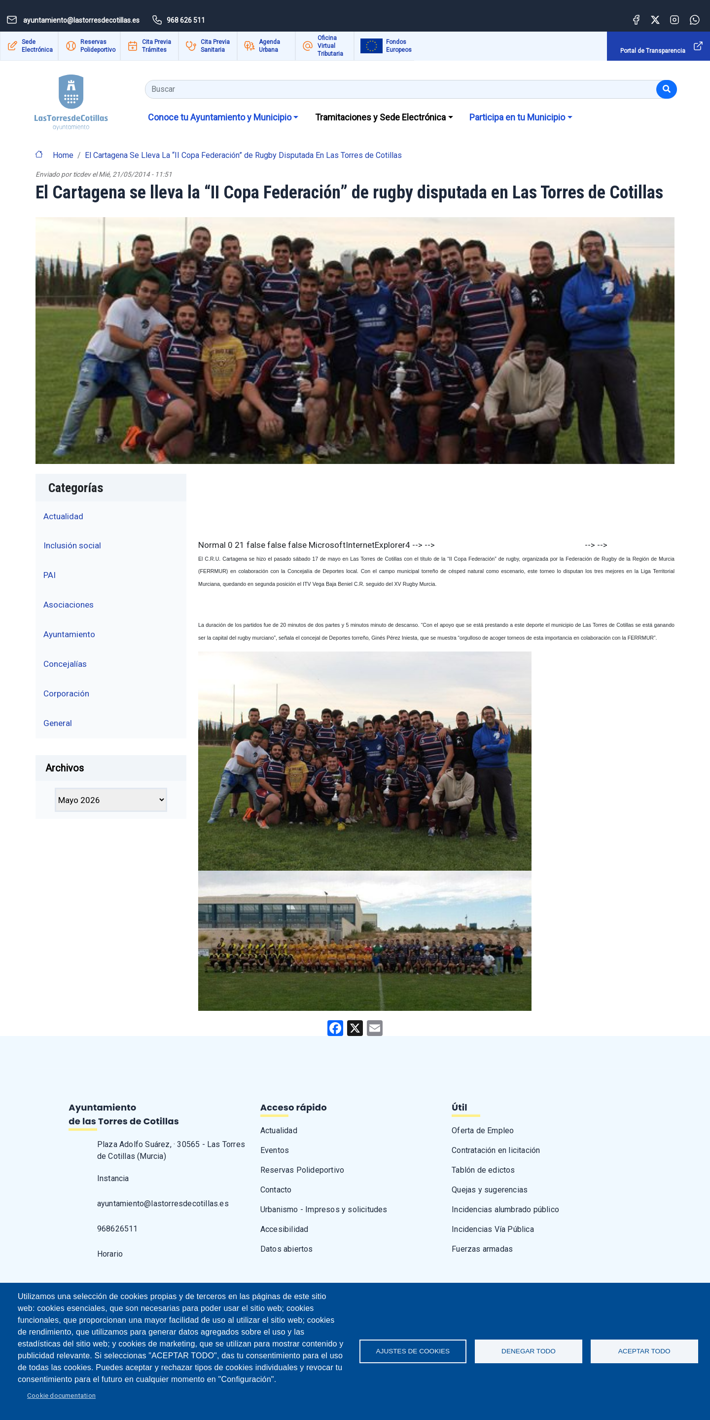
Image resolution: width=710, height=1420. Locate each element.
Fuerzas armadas (482, 1249)
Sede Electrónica (37, 45)
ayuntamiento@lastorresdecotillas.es (163, 1203)
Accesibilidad (284, 1229)
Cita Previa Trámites (156, 45)
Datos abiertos (286, 1249)
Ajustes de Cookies (413, 1351)
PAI (49, 575)
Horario (110, 1254)
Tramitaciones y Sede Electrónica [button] (380, 117)
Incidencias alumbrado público (505, 1209)
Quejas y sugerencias (490, 1189)
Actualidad (63, 516)
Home (63, 155)
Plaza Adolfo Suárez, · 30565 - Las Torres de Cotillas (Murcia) (171, 1150)
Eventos (274, 1150)
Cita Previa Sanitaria (215, 45)
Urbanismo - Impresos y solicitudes (324, 1209)
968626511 (117, 1228)
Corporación (66, 693)
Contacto (276, 1189)
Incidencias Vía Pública (493, 1229)
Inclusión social (72, 545)
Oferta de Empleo (483, 1130)
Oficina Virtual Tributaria (330, 46)
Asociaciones (68, 605)
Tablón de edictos (483, 1170)
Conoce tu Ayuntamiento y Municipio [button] (219, 117)
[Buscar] (666, 89)
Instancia (113, 1178)
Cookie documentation (61, 1395)
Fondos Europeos (399, 45)
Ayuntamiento (69, 634)
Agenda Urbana (269, 45)
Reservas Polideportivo (97, 45)
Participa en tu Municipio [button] (517, 117)
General (57, 723)
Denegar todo (528, 1351)
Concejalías (65, 664)
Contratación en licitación (496, 1150)
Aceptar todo (644, 1351)
